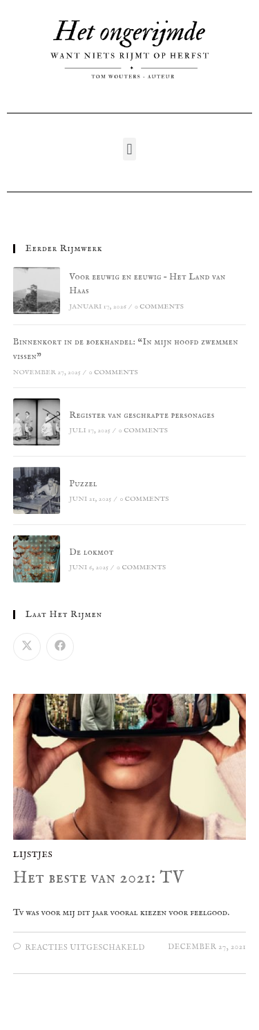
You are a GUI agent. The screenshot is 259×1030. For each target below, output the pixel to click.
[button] (129, 149)
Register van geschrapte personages (141, 415)
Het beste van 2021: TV (98, 878)
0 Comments (159, 306)
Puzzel (83, 484)
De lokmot (91, 552)
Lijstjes (33, 854)
